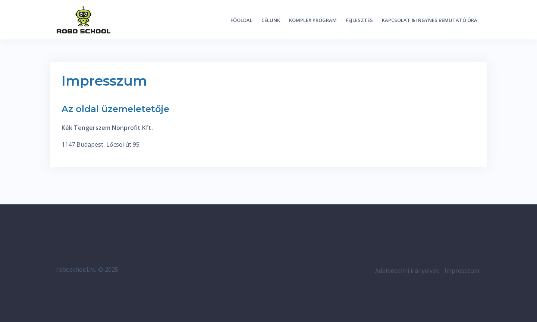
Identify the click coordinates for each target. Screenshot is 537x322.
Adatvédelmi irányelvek (407, 271)
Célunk (270, 20)
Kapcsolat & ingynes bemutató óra (429, 20)
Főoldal (241, 20)
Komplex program (313, 20)
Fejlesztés (359, 20)
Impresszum (462, 271)
